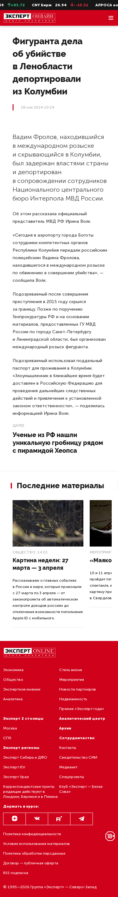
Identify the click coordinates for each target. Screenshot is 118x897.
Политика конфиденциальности (32, 834)
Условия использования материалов (36, 843)
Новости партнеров (77, 689)
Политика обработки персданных (34, 853)
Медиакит (68, 767)
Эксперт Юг (14, 767)
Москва (10, 728)
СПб (7, 738)
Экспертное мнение (21, 689)
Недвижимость (73, 699)
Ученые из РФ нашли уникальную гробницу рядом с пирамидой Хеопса (58, 442)
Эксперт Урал (16, 777)
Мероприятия (71, 679)
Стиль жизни (70, 670)
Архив (65, 728)
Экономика (13, 670)
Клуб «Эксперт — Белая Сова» (81, 789)
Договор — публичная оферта (30, 863)
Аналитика (13, 699)
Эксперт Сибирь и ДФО (25, 757)
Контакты (67, 747)
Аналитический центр (82, 718)
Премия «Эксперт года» (81, 709)
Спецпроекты (71, 777)
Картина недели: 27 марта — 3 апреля (40, 564)
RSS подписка (15, 873)
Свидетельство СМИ (78, 757)
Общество (24, 552)
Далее (18, 425)
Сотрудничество (77, 738)
